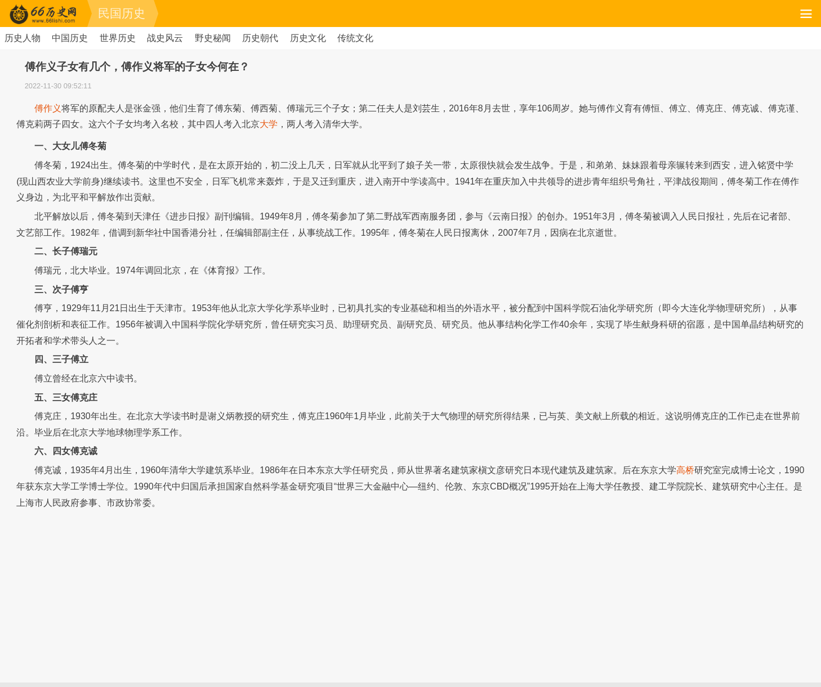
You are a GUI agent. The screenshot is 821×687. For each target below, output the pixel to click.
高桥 (685, 470)
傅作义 (47, 108)
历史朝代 (260, 38)
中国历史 (70, 38)
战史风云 (165, 38)
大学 (269, 124)
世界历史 (118, 38)
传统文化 (355, 38)
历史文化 (308, 38)
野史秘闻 (213, 38)
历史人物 (23, 38)
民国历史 (121, 13)
